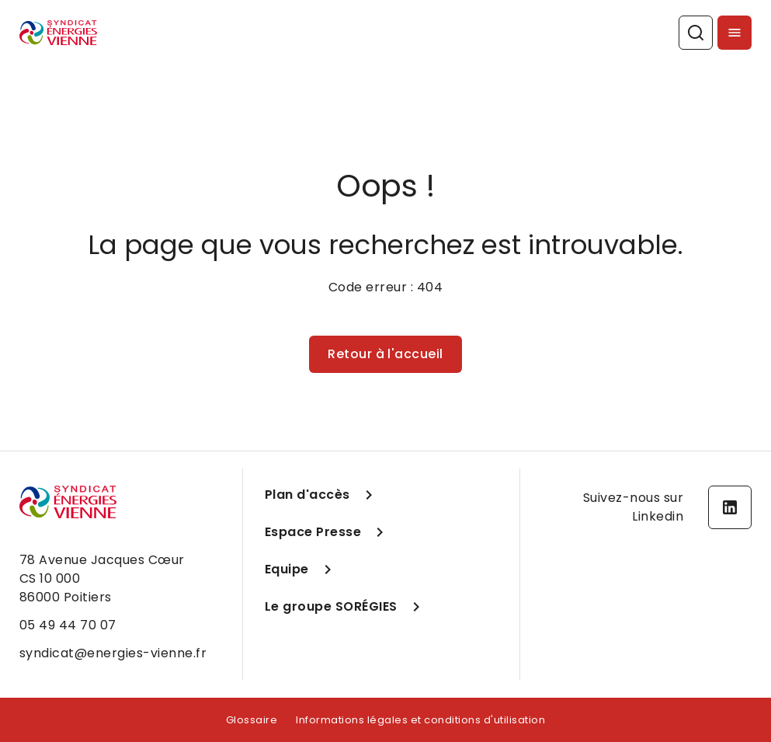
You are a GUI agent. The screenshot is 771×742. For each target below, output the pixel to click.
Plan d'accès (321, 495)
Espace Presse (327, 532)
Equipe (301, 569)
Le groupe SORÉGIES (345, 606)
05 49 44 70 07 (67, 625)
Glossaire (252, 719)
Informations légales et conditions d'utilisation (420, 719)
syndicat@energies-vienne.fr (113, 653)
